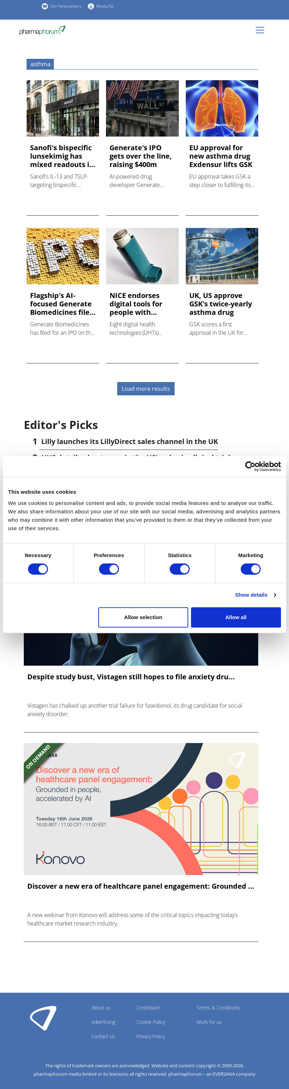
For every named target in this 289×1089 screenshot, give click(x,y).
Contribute (148, 1007)
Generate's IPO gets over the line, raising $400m (141, 156)
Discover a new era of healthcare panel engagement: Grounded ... (140, 886)
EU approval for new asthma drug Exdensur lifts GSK (220, 156)
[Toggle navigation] (262, 30)
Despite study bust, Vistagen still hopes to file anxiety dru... (131, 677)
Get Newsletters (66, 6)
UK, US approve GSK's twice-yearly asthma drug (220, 304)
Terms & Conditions (218, 1007)
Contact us (103, 1036)
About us (101, 1007)
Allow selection (143, 617)
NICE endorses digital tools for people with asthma (136, 304)
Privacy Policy (150, 1036)
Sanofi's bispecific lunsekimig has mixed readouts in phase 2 (62, 156)
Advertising (103, 1022)
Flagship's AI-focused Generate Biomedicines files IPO (61, 304)
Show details (251, 595)
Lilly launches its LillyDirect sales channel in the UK (129, 441)
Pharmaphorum (43, 1018)
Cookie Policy (150, 1022)
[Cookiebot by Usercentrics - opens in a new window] (250, 466)
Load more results (146, 389)
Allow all (236, 617)
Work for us (209, 1022)
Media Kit (105, 6)
